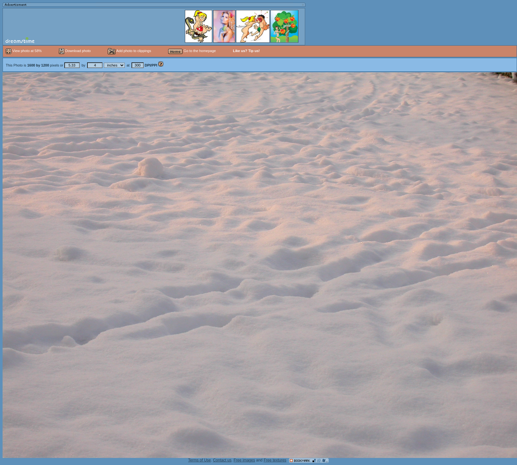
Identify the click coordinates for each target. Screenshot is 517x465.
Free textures (275, 460)
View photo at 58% (24, 51)
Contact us (222, 460)
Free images (244, 460)
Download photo (75, 51)
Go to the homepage (192, 51)
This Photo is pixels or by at (82, 65)
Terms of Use (199, 460)
